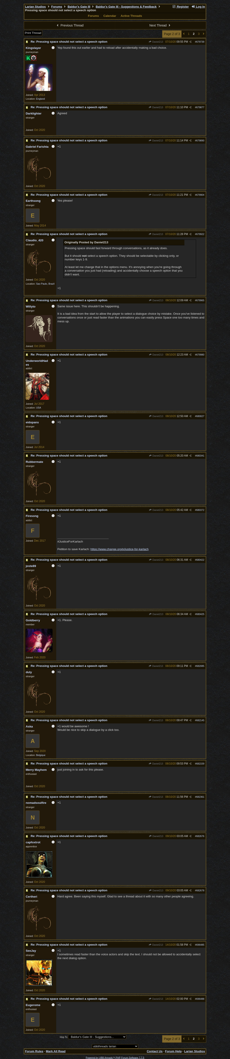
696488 (200, 998)
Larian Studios (35, 6)
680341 (200, 455)
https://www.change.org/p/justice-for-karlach (120, 549)
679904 (200, 194)
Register (180, 6)
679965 (200, 300)
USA (38, 407)
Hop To (63, 1037)
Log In (198, 6)
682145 (200, 720)
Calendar (109, 16)
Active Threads (131, 16)
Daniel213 (156, 41)
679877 (200, 107)
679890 (200, 140)
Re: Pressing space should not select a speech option (69, 41)
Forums (56, 6)
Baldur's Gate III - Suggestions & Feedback (126, 6)
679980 (200, 354)
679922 (200, 234)
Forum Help (173, 1051)
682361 (200, 796)
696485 (200, 944)
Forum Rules (34, 1051)
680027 (200, 416)
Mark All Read (56, 1051)
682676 (200, 836)
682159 (200, 763)
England (40, 98)
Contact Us (154, 1051)
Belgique (40, 755)
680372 (200, 510)
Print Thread (33, 33)
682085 (200, 666)
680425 (200, 614)
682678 (200, 890)
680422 (200, 559)
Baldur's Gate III (79, 6)
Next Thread (160, 25)
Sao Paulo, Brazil (45, 283)
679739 (200, 41)
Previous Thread (70, 25)
